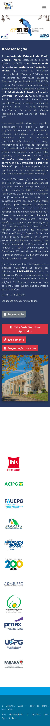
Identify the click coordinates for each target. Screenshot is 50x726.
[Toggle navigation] (44, 7)
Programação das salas (20, 348)
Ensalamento (14, 339)
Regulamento (14, 314)
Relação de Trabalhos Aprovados (25, 329)
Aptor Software (10, 718)
